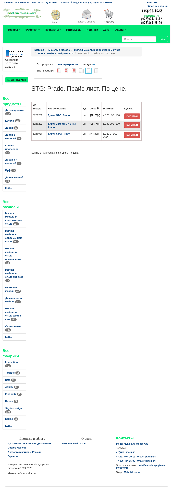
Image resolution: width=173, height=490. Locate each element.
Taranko (12, 372)
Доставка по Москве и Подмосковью (29, 443)
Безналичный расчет (74, 443)
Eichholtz (13, 394)
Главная (8, 2)
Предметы (53, 29)
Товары (14, 29)
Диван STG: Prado (59, 115)
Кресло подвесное (11, 149)
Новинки (92, 29)
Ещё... (9, 188)
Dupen (11, 401)
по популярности (67, 64)
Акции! (120, 29)
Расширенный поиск (16, 80)
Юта (10, 380)
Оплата (64, 2)
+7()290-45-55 (125, 452)
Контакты (38, 2)
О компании (22, 2)
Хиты (106, 29)
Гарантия (13, 456)
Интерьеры (73, 29)
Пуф (10, 170)
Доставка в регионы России (24, 452)
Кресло (12, 120)
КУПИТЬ (132, 116)
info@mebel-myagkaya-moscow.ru (91, 2)
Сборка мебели (17, 447)
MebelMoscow (132, 472)
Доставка (51, 2)
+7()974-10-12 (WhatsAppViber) (136, 456)
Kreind (11, 418)
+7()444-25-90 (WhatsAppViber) (136, 460)
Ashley (12, 387)
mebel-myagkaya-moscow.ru (132, 443)
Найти (162, 39)
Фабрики (33, 29)
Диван (11, 127)
